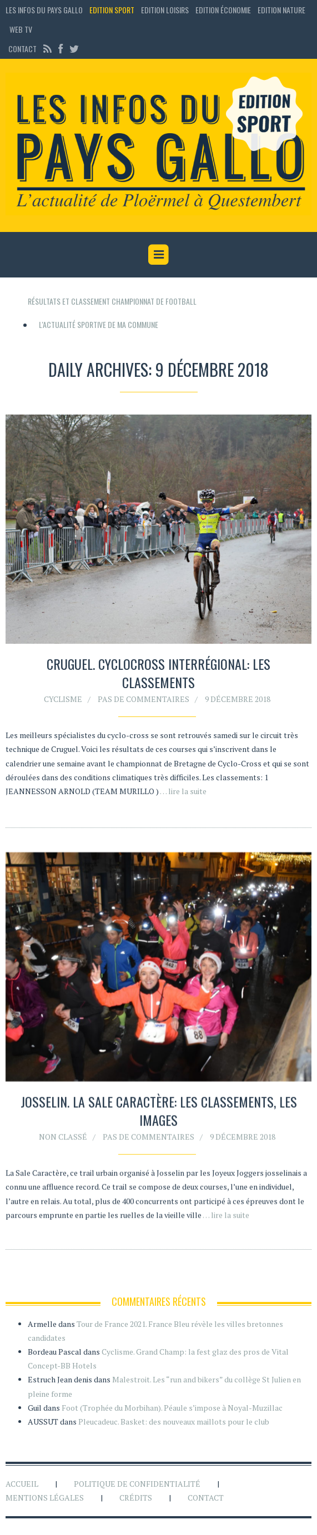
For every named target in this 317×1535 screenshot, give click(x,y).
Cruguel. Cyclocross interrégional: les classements (158, 673)
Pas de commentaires (143, 699)
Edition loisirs (165, 10)
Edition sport (111, 10)
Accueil (22, 1483)
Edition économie (223, 10)
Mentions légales (45, 1497)
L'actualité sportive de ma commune (98, 324)
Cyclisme (63, 699)
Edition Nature (281, 10)
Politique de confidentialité (137, 1483)
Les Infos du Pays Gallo (44, 10)
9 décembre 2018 (237, 699)
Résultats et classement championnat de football (112, 301)
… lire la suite (183, 791)
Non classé (63, 1139)
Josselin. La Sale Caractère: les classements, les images (159, 1113)
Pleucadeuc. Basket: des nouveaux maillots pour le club (173, 1421)
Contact (22, 48)
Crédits (135, 1497)
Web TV (20, 29)
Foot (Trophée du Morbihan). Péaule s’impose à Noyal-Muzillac (172, 1407)
